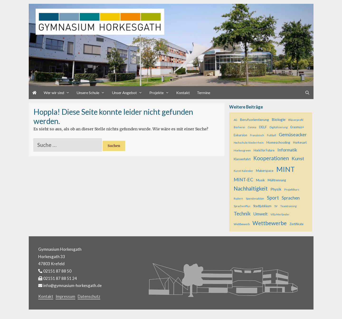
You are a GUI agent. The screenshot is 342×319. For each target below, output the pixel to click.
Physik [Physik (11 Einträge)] (276, 189)
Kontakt (183, 92)
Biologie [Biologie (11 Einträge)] (278, 119)
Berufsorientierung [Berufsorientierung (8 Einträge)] (254, 120)
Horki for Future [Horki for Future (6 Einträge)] (264, 150)
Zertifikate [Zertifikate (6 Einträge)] (297, 224)
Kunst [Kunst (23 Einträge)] (298, 158)
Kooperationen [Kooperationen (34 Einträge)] (271, 158)
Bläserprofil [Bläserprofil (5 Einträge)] (295, 120)
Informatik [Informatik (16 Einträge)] (287, 149)
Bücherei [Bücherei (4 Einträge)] (239, 127)
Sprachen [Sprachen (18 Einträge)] (291, 198)
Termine (203, 92)
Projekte (161, 92)
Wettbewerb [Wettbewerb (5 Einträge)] (242, 224)
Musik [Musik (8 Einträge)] (260, 180)
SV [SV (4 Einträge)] (275, 206)
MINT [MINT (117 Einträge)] (285, 169)
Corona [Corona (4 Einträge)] (252, 127)
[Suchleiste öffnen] (307, 92)
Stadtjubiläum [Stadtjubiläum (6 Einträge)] (262, 206)
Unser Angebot (129, 92)
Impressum (65, 296)
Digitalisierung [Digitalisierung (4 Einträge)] (279, 127)
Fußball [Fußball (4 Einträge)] (271, 135)
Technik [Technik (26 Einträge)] (242, 213)
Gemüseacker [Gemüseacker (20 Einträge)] (293, 134)
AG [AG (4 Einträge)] (235, 119)
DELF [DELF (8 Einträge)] (263, 127)
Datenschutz (89, 296)
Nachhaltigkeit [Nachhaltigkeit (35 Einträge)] (251, 188)
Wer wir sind (58, 92)
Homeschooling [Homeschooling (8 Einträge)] (278, 142)
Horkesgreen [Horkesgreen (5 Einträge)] (242, 150)
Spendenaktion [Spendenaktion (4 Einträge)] (255, 198)
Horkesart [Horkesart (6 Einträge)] (300, 142)
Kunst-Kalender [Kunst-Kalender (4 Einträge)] (243, 170)
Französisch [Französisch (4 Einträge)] (257, 135)
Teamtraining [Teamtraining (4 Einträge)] (288, 206)
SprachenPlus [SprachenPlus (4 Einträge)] (242, 206)
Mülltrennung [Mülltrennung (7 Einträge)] (277, 180)
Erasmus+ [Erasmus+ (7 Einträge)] (297, 127)
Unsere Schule (92, 92)
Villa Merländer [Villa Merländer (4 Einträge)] (280, 214)
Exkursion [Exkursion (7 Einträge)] (240, 135)
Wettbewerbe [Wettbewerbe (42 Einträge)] (269, 223)
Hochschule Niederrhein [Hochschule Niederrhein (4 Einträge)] (249, 142)
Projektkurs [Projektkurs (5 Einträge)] (291, 189)
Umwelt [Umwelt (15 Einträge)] (260, 213)
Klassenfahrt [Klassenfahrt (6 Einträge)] (242, 159)
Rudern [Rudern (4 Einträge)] (238, 198)
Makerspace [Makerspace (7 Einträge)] (264, 171)
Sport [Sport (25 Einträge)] (273, 198)
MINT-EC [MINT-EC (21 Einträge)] (243, 179)
